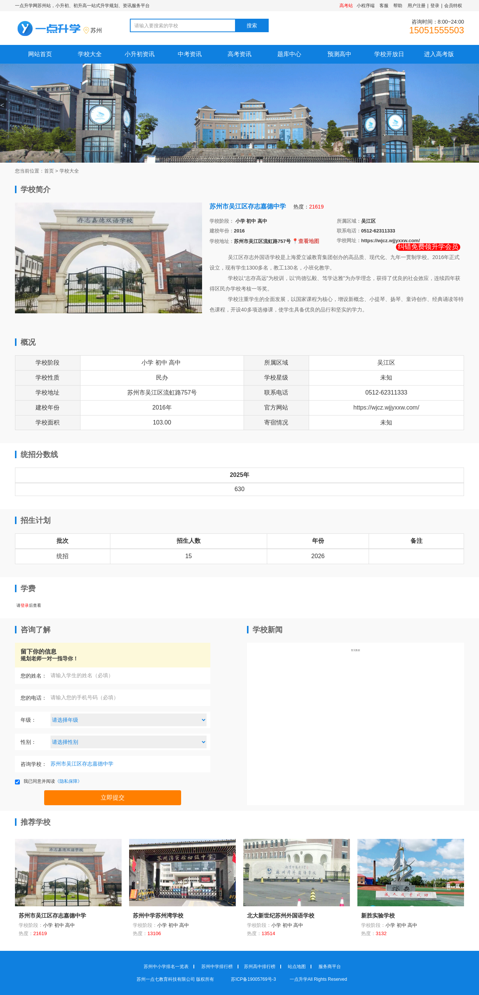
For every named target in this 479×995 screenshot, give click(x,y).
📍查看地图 (305, 241)
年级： (28, 720)
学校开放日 (389, 54)
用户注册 (416, 5)
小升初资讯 (140, 54)
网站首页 (40, 54)
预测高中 (339, 54)
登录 (434, 5)
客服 (383, 5)
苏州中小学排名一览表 (166, 966)
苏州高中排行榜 (259, 966)
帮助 (397, 5)
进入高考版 (439, 54)
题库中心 (289, 54)
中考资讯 (190, 54)
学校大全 (90, 54)
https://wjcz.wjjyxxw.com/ (390, 240)
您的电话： (34, 698)
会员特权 (453, 5)
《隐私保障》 (68, 781)
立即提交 (113, 797)
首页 (49, 171)
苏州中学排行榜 (217, 966)
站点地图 (297, 966)
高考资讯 (239, 54)
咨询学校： (34, 764)
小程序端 (366, 5)
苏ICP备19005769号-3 (254, 979)
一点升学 (299, 979)
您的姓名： (34, 676)
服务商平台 (329, 966)
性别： (28, 742)
